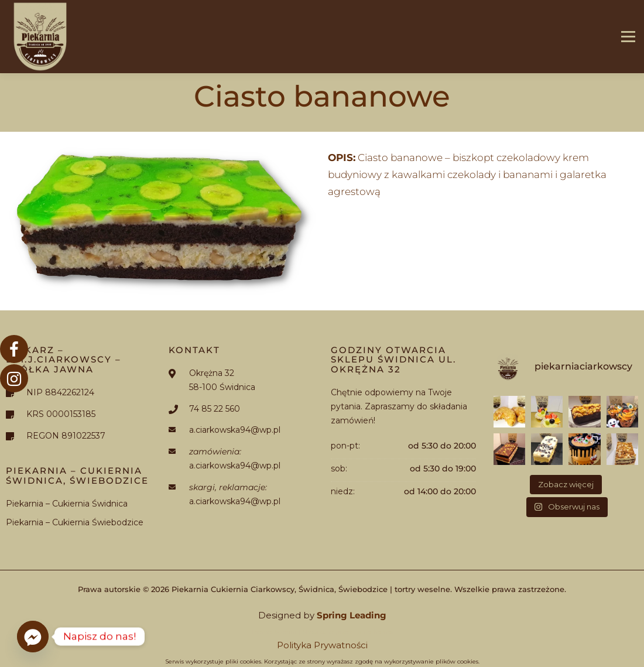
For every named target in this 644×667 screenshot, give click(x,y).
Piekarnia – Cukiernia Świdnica (67, 503)
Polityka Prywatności (322, 645)
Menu (628, 36)
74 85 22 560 (214, 408)
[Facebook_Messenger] (33, 636)
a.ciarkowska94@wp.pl (234, 430)
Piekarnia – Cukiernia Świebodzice (74, 522)
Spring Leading (351, 615)
